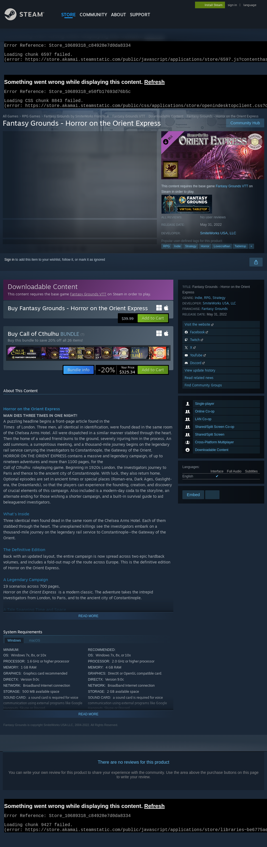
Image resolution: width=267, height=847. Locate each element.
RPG (166, 252)
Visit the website (200, 421)
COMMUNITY (93, 14)
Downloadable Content (166, 123)
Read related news (199, 474)
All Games (10, 123)
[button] (152, 324)
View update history (200, 467)
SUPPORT (140, 14)
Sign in (9, 266)
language (249, 5)
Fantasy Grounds (215, 405)
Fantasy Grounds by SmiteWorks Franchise (76, 123)
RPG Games (31, 123)
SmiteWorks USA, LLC (218, 240)
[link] (116, 376)
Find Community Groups (203, 482)
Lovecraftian (222, 252)
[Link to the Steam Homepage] (28, 18)
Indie (177, 252)
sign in (232, 5)
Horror (205, 252)
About (118, 14)
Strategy (190, 252)
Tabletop (240, 252)
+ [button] (251, 252)
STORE (68, 14)
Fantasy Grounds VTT (128, 123)
